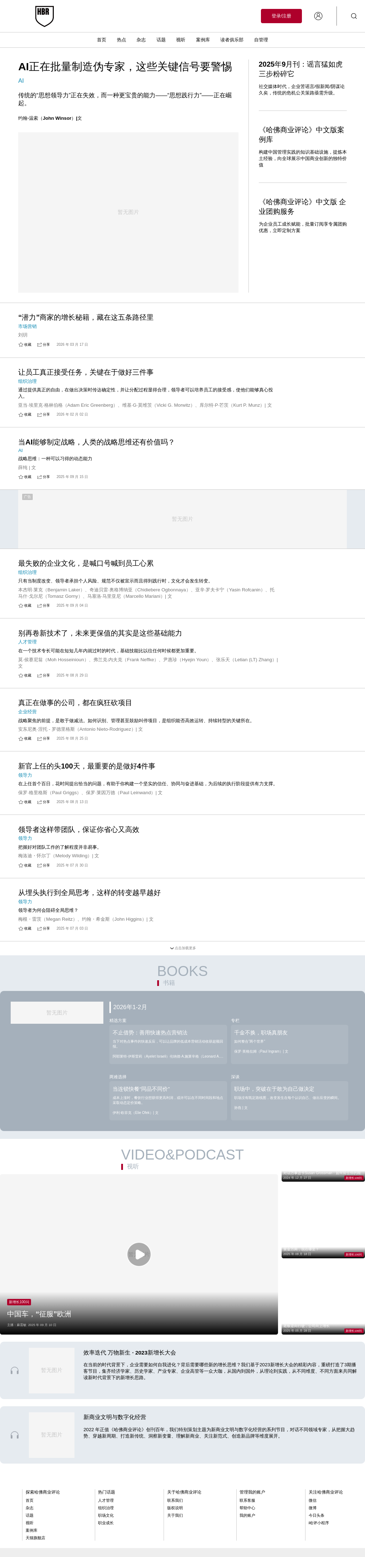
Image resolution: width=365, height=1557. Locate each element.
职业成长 (106, 1488)
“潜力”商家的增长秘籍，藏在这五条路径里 (86, 281)
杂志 (141, 39)
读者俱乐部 (231, 39)
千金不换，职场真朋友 (261, 1000)
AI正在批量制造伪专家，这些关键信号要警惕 (125, 66)
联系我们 (175, 1466)
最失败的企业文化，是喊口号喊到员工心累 (86, 531)
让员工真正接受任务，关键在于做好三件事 (86, 337)
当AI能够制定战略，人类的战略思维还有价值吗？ (96, 407)
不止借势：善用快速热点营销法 (150, 1000)
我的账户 (247, 1481)
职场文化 (106, 1481)
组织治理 (106, 1473)
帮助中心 (247, 1473)
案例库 (203, 39)
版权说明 (175, 1473)
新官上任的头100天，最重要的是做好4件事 (86, 734)
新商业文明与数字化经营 (114, 1382)
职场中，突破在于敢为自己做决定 (274, 1057)
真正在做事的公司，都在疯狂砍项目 (75, 670)
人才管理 (106, 1466)
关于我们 (175, 1481)
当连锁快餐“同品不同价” (141, 1057)
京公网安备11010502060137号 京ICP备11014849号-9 (104, 1529)
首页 (101, 39)
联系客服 (247, 1466)
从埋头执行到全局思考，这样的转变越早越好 (89, 860)
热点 (121, 39)
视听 (180, 39)
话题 (161, 39)
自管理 (261, 39)
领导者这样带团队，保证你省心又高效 (78, 797)
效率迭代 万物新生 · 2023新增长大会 (129, 1318)
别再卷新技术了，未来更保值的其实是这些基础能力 (100, 601)
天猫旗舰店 (35, 1503)
